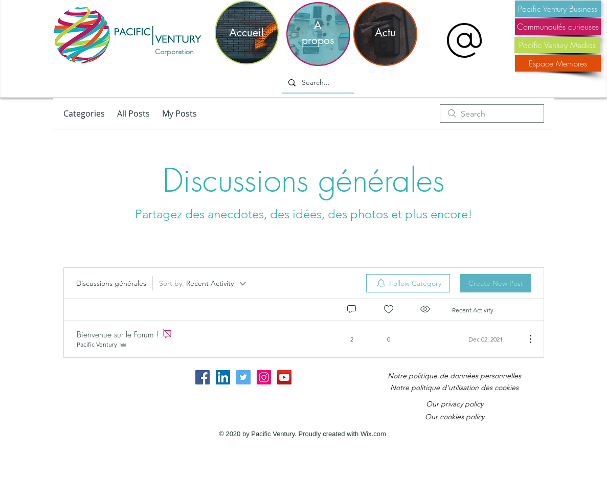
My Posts (179, 113)
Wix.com (373, 434)
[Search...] (317, 83)
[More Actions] (525, 339)
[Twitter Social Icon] (243, 377)
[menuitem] (408, 283)
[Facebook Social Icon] (202, 377)
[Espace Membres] (558, 63)
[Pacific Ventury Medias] (557, 45)
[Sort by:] (203, 283)
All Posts (133, 113)
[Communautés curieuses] (558, 26)
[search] (492, 113)
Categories (84, 113)
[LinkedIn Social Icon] (223, 377)
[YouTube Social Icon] (284, 377)
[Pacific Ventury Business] (558, 9)
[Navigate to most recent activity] (485, 339)
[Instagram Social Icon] (264, 377)
